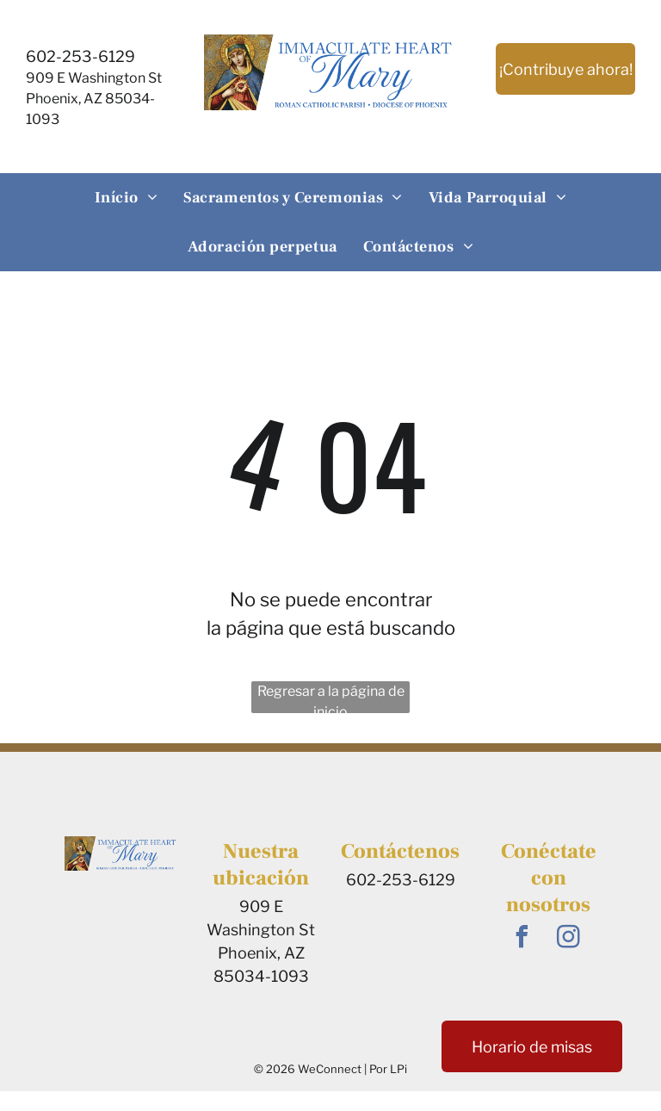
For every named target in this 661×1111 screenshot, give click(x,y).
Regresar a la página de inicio (331, 698)
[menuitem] (126, 197)
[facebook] (522, 939)
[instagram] (569, 939)
